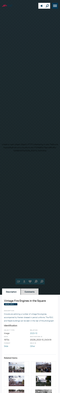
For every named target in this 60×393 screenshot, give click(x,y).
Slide (6, 346)
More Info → (10, 304)
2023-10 (33, 333)
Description (11, 291)
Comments (30, 291)
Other (32, 346)
